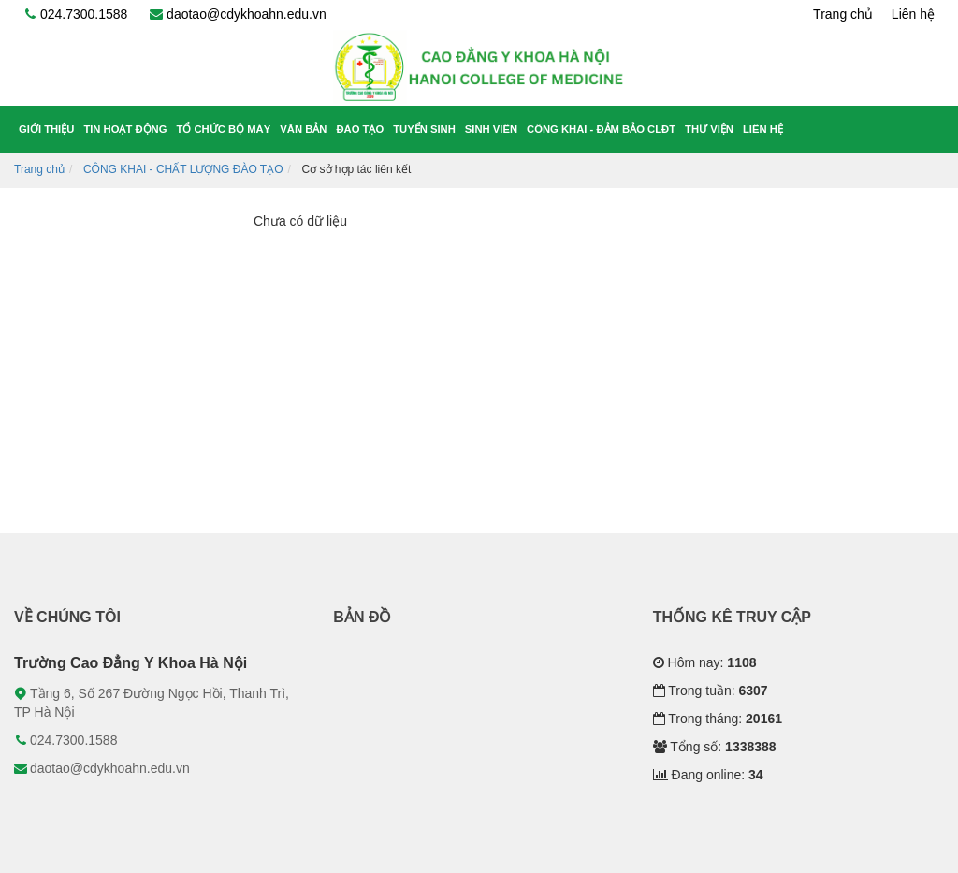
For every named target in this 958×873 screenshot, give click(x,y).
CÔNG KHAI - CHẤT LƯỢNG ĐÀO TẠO (183, 169)
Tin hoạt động (125, 129)
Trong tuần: (710, 690)
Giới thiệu (46, 129)
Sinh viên (491, 129)
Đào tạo (360, 129)
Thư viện (709, 129)
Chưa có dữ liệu (300, 220)
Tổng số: (715, 746)
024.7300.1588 (75, 14)
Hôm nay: (705, 662)
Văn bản (303, 129)
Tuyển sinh (424, 129)
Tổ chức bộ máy (224, 129)
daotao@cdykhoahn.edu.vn (238, 14)
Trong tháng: (717, 718)
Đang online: (708, 774)
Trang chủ (843, 14)
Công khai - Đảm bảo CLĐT (601, 129)
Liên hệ (913, 14)
